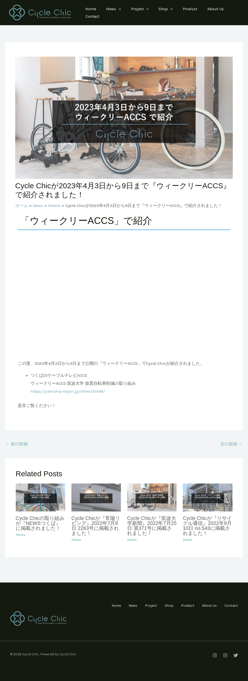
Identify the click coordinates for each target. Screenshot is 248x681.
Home (90, 8)
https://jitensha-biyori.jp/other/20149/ (67, 391)
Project (140, 9)
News (113, 9)
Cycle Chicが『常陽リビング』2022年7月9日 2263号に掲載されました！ (95, 525)
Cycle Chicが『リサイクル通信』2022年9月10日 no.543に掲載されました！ (207, 525)
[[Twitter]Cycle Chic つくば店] (236, 655)
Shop (166, 9)
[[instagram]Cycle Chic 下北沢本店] (215, 655)
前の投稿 (16, 443)
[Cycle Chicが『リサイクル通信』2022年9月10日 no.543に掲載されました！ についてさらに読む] (207, 496)
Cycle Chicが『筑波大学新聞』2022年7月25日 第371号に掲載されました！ (152, 525)
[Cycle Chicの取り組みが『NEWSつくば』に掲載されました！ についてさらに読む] (40, 496)
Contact (92, 16)
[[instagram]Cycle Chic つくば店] (225, 655)
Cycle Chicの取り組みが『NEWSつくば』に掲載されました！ (40, 523)
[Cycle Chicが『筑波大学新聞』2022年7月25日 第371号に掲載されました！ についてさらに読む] (152, 496)
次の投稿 (231, 443)
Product (190, 8)
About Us (215, 8)
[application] (118, 9)
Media (20, 535)
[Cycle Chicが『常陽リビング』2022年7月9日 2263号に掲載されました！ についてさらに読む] (96, 496)
